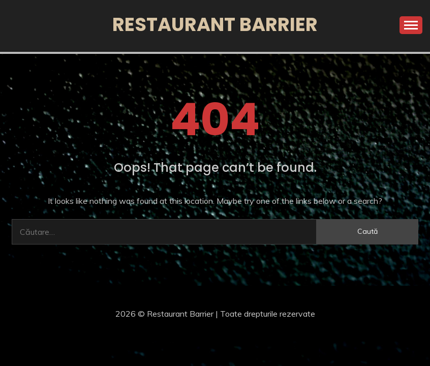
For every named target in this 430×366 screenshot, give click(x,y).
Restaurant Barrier (215, 24)
